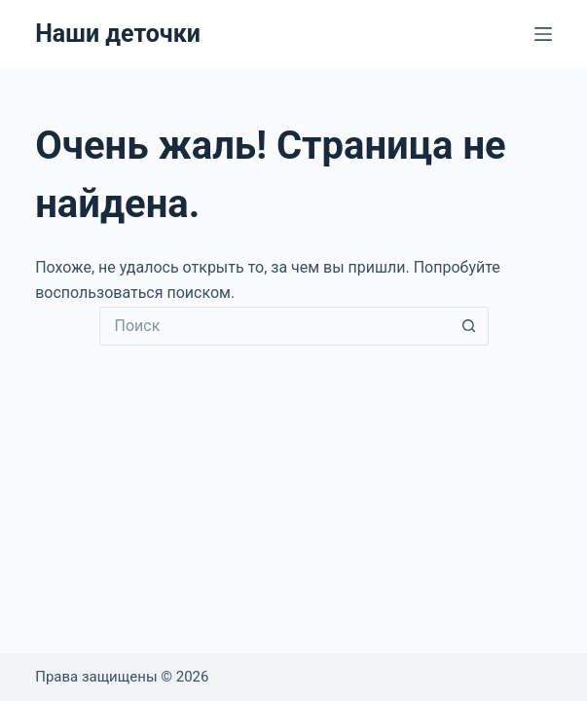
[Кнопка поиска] (469, 326)
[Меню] (543, 34)
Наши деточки (118, 33)
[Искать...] (274, 326)
